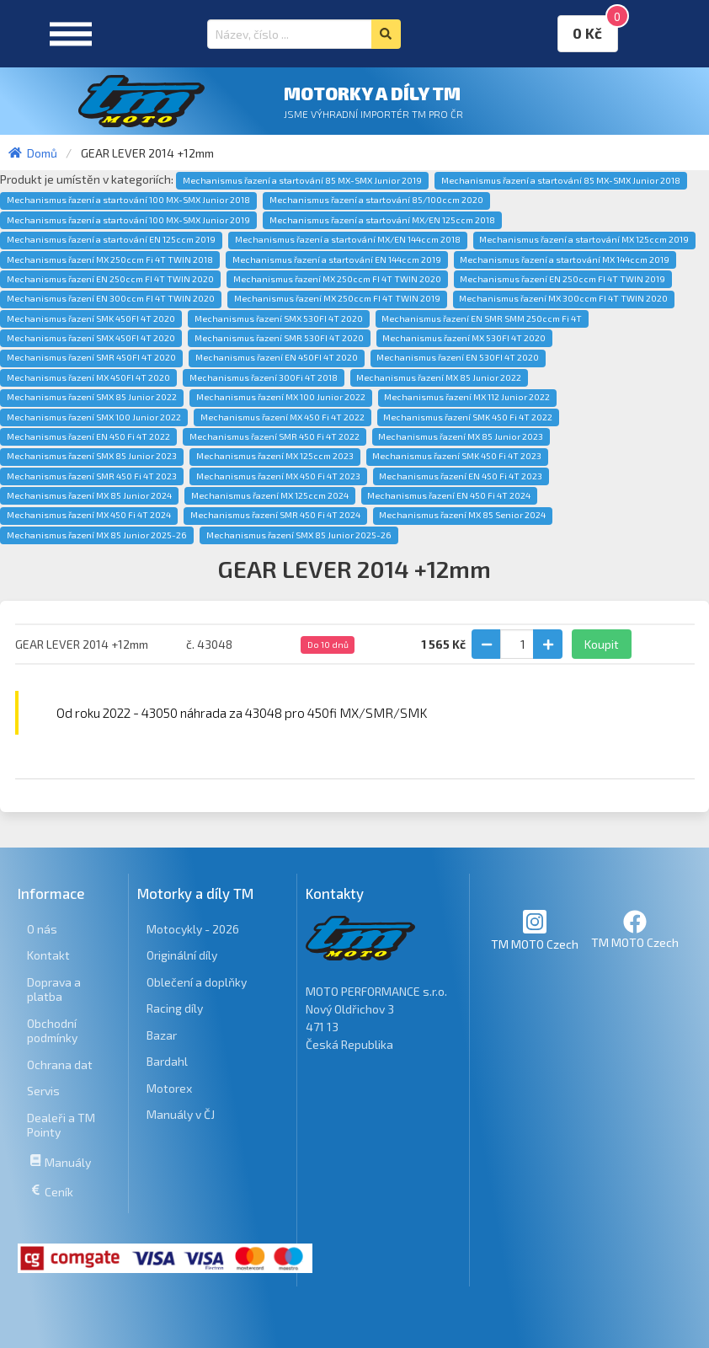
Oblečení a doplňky (197, 982)
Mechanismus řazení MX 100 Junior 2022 (280, 397)
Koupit (601, 644)
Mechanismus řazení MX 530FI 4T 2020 (464, 338)
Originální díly (182, 955)
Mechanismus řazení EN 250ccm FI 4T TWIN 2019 (562, 279)
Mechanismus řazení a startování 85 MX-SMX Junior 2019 (302, 180)
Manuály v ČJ (181, 1114)
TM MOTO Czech (534, 929)
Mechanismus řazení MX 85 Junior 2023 (460, 436)
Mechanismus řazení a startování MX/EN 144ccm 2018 (348, 239)
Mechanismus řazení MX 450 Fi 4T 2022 (282, 417)
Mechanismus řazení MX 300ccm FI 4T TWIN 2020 (563, 298)
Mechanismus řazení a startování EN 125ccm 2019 (111, 239)
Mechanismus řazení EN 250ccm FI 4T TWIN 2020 (110, 279)
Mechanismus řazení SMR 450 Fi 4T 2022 (274, 436)
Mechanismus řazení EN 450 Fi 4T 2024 (448, 495)
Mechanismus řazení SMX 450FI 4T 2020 (91, 338)
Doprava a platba (54, 989)
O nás (42, 929)
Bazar (162, 1035)
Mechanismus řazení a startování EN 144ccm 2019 (336, 259)
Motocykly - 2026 (193, 929)
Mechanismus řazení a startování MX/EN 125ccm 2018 (382, 220)
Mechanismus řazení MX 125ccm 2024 (270, 495)
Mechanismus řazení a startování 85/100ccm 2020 (376, 200)
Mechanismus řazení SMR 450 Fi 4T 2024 (275, 515)
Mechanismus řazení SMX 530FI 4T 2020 (279, 318)
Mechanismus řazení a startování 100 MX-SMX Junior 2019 (128, 220)
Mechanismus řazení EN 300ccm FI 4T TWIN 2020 (111, 298)
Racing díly (175, 1008)
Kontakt (48, 955)
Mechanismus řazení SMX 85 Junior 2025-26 (299, 535)
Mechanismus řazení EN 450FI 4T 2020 (276, 357)
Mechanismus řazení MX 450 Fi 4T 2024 (89, 515)
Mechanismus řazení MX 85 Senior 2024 (462, 515)
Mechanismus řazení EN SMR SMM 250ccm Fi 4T (481, 318)
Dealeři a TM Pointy (61, 1125)
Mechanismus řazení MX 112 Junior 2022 (467, 397)
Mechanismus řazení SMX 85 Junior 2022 (92, 397)
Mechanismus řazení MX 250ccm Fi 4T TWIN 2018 (110, 259)
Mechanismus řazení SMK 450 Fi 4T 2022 (467, 417)
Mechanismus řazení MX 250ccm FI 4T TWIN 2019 (337, 298)
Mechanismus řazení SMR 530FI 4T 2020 (279, 338)
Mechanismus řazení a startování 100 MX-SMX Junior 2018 (128, 200)
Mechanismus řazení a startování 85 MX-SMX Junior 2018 (560, 180)
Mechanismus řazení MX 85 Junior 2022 (438, 377)
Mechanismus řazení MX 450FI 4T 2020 (88, 377)
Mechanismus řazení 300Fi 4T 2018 (263, 377)
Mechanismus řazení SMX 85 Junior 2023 (92, 456)
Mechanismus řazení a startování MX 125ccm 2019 (584, 239)
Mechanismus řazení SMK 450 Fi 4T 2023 (456, 456)
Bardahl (167, 1061)
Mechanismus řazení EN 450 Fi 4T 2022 (88, 436)
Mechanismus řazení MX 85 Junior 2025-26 (97, 535)
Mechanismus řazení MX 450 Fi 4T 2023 (278, 476)
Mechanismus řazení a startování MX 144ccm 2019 (564, 259)
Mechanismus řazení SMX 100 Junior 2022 (94, 417)
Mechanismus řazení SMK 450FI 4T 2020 (91, 318)
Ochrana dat (60, 1064)
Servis (43, 1090)
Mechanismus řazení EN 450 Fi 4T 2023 (460, 476)
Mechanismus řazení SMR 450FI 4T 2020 (91, 357)
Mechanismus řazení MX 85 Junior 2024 (89, 495)
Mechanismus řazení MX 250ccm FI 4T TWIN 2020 (337, 279)
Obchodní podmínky (52, 1031)
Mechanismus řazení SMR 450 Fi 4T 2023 (92, 476)
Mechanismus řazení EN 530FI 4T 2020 (457, 357)
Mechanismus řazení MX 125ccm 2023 (275, 456)
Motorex (169, 1088)
